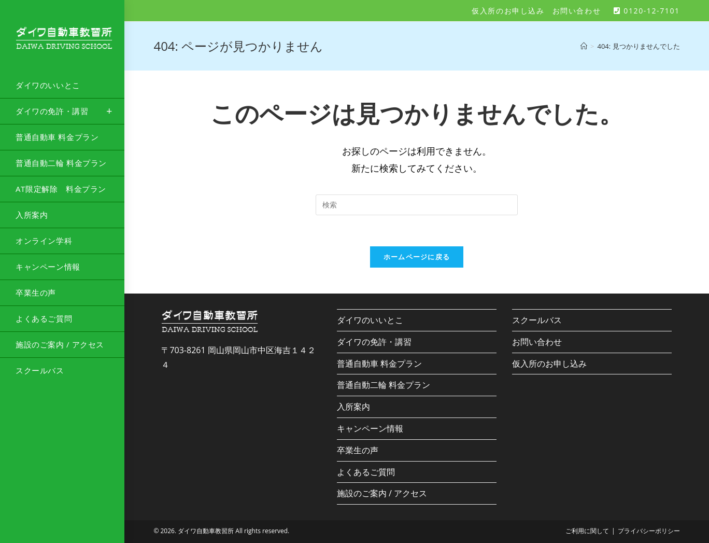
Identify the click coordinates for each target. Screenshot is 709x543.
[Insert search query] (417, 204)
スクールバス (537, 320)
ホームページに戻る (417, 256)
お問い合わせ (576, 11)
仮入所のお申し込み (508, 11)
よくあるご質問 (366, 472)
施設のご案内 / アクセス (382, 493)
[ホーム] (583, 46)
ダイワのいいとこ (370, 320)
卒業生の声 (357, 450)
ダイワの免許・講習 (374, 341)
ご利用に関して (587, 530)
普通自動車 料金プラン (379, 363)
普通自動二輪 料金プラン (383, 385)
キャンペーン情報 (370, 428)
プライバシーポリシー (649, 530)
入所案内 (353, 406)
